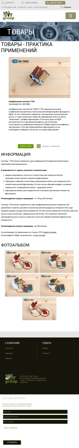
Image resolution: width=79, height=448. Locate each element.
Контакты (9, 348)
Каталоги (46, 353)
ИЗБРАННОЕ (67, 7)
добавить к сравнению (51, 146)
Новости (8, 358)
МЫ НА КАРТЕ (9, 3)
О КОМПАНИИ (12, 343)
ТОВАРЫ (11, 44)
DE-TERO (26, 104)
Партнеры (9, 353)
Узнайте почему (49, 232)
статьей (41, 235)
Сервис (45, 348)
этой (36, 235)
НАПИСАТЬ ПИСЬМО (31, 3)
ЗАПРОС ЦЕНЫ (25, 146)
